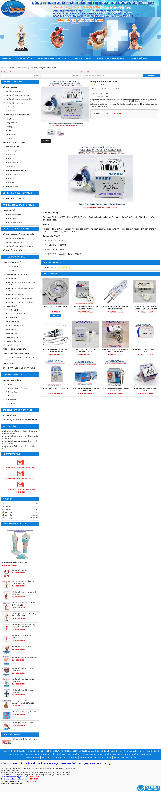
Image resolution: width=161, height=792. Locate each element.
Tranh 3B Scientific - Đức (14, 222)
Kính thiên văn (11, 400)
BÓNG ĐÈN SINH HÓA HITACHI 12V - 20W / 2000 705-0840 (115, 351)
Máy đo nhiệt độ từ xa (15, 310)
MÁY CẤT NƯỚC (9, 364)
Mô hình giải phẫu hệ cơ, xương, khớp (19, 99)
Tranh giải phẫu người (132, 58)
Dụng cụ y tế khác (12, 266)
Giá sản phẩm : (98, 113)
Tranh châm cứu (9, 63)
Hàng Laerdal (10, 166)
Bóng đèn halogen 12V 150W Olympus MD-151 (86, 351)
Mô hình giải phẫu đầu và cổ (21, 646)
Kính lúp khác (12, 392)
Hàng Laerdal (10, 138)
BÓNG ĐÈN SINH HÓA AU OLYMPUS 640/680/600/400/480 (56, 351)
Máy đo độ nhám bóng (13, 341)
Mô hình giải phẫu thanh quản (14, 563)
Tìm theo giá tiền (6, 72)
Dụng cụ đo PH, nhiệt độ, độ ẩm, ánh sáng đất (20, 358)
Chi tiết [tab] (46, 141)
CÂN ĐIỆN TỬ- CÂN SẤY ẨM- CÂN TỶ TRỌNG (19, 368)
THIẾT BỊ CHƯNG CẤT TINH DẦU (14, 349)
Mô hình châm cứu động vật (15, 242)
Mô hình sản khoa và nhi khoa (105, 58)
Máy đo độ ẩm (11, 278)
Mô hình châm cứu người (13, 198)
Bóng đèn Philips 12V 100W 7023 (56, 388)
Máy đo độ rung (11, 333)
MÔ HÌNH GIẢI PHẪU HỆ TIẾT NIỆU (24, 712)
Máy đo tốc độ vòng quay (14, 325)
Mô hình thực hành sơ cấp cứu (50, 58)
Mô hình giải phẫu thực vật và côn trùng (19, 246)
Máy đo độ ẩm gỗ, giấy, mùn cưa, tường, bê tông (21, 283)
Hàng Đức (9, 130)
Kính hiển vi (10, 396)
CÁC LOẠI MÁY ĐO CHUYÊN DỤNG (15, 274)
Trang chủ (6, 58)
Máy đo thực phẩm (12, 322)
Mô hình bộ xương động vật (70, 63)
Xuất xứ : (100, 97)
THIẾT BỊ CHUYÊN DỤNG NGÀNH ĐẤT (16, 353)
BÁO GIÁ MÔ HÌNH (9, 415)
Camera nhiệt (12, 318)
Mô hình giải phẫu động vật (15, 238)
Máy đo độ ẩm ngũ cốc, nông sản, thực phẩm (20, 289)
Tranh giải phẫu (9, 210)
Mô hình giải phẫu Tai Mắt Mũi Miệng (18, 95)
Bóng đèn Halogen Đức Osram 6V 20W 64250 (86, 390)
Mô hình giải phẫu (24, 58)
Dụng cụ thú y (11, 270)
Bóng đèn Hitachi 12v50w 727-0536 (145, 351)
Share (95, 88)
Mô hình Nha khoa (10, 186)
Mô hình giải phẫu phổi (19, 570)
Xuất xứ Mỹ (10, 107)
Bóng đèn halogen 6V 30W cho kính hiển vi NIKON (115, 308)
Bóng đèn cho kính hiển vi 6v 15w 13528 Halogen (86, 308)
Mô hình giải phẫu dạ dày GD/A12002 (24, 657)
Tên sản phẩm (85, 72)
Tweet (105, 88)
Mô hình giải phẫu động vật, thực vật (37, 63)
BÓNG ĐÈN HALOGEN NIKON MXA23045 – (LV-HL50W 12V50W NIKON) (145, 309)
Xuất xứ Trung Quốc (13, 151)
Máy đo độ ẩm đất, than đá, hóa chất (20, 298)
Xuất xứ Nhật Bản (12, 162)
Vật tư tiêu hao (11, 403)
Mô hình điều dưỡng (78, 58)
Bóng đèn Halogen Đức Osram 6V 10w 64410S (116, 390)
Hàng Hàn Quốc (11, 123)
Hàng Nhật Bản (11, 134)
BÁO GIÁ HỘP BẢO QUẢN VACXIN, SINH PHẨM (20, 420)
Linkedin (116, 88)
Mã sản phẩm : (98, 94)
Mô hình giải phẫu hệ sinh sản (16, 103)
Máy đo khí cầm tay (12, 345)
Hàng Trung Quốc (12, 119)
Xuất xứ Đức (10, 111)
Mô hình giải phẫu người (14, 91)
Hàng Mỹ (9, 127)
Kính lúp (9, 384)
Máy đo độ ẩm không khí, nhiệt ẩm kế (20, 302)
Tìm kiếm (151, 75)
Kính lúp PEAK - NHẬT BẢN (17, 388)
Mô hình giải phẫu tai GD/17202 (22, 723)
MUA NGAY (55, 315)
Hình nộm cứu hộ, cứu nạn (14, 142)
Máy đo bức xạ (11, 329)
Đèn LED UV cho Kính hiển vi (55, 307)
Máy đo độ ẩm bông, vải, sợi (17, 294)
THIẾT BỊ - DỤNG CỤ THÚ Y (12, 262)
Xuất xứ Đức (10, 155)
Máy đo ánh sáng (12, 337)
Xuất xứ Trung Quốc (13, 174)
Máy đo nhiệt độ (11, 306)
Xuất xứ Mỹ (10, 158)
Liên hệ (103, 63)
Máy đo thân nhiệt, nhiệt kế (17, 314)
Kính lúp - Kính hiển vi (12, 380)
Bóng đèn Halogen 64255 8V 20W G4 (145, 390)
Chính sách (90, 63)
